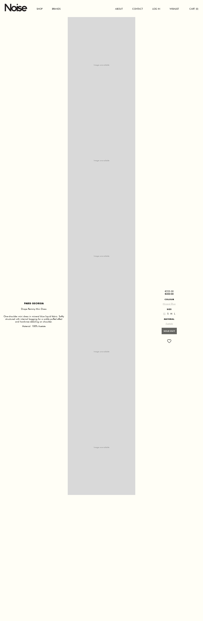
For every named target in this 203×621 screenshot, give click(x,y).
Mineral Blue (169, 304)
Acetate (169, 323)
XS (164, 313)
